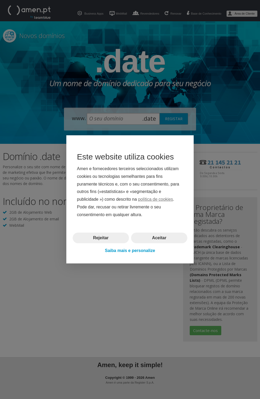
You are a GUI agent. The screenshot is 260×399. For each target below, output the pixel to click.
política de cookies (155, 199)
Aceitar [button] (159, 238)
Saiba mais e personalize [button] (130, 250)
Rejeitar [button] (101, 238)
